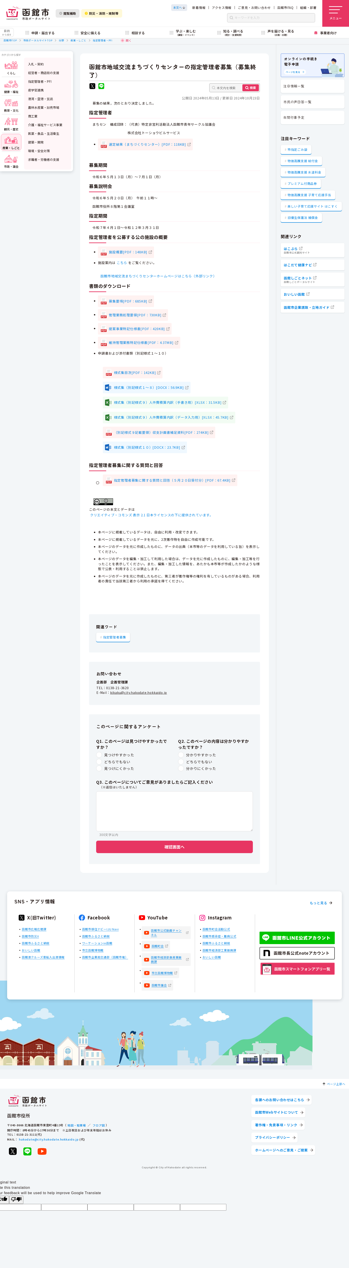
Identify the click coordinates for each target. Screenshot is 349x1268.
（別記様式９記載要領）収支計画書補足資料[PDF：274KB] (161, 432)
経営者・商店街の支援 (43, 73)
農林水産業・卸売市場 (43, 107)
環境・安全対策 (39, 151)
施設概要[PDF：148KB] (128, 252)
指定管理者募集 (114, 637)
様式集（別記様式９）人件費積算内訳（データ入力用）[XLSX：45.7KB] (171, 417)
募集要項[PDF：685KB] (128, 301)
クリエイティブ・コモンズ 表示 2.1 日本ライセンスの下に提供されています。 (151, 515)
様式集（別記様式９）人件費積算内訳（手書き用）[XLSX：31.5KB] (168, 402)
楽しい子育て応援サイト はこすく (313, 206)
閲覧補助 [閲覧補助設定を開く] (67, 13)
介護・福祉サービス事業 (45, 125)
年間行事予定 (293, 117)
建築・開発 (36, 142)
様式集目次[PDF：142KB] (135, 372)
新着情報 (198, 7)
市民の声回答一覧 (297, 101)
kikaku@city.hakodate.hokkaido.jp (138, 692)
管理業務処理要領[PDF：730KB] (135, 315)
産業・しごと (78, 40)
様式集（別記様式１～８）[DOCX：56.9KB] (149, 387)
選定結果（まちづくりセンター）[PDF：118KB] (147, 144)
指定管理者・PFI (102, 40)
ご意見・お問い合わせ (254, 7)
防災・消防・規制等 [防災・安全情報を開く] (102, 13)
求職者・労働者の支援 (43, 159)
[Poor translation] (16, 1200)
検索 (253, 87)
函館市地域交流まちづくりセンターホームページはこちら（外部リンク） (158, 276)
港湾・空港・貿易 (40, 99)
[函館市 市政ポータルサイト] (28, 13)
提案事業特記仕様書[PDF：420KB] (137, 328)
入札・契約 (36, 64)
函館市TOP (10, 40)
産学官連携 (36, 90)
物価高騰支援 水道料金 (304, 172)
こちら (122, 262)
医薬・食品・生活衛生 (43, 133)
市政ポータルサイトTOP (38, 40)
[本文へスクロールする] (179, 7)
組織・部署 (308, 7)
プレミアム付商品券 (302, 183)
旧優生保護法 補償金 (303, 217)
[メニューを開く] (335, 13)
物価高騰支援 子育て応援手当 (309, 195)
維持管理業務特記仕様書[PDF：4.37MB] (141, 342)
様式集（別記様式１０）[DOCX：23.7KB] (147, 447)
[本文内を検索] (234, 87)
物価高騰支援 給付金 (303, 161)
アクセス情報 (221, 7)
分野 (61, 40)
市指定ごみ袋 (297, 149)
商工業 (32, 116)
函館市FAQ (285, 7)
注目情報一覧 (293, 86)
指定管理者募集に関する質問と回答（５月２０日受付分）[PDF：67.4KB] (172, 480)
